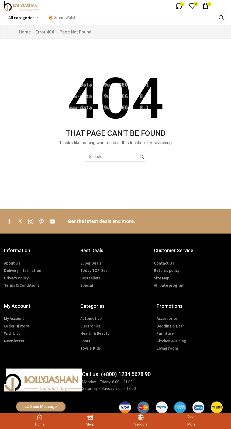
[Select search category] (23, 18)
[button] (177, 6)
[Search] (221, 18)
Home (25, 32)
